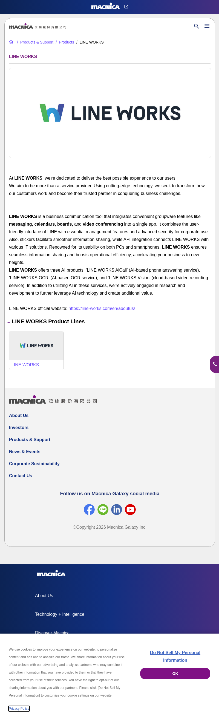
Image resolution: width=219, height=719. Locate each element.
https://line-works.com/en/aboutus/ (102, 308)
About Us (18, 415)
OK (175, 673)
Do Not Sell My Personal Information (175, 656)
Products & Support (29, 439)
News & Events (25, 451)
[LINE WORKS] (36, 350)
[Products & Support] (34, 42)
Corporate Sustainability (34, 463)
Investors (18, 427)
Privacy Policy (19, 709)
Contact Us (20, 475)
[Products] (64, 42)
